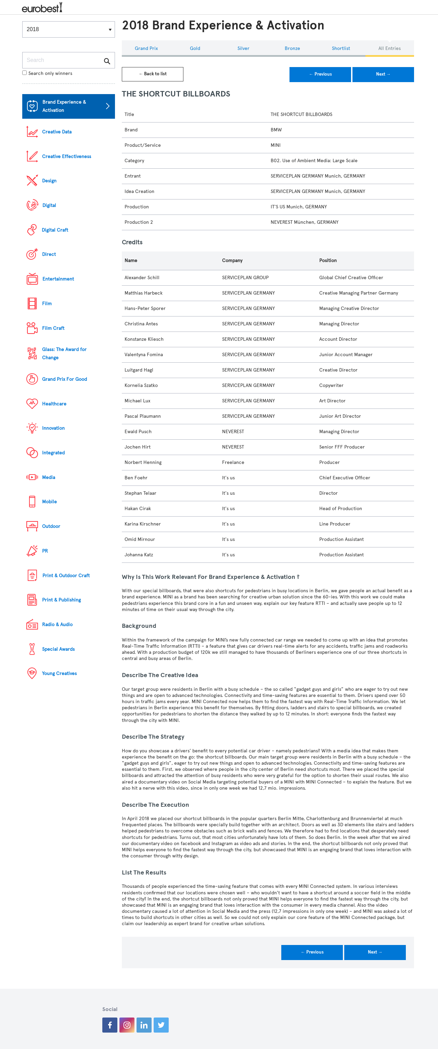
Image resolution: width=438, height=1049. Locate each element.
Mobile (49, 502)
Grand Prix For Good (64, 379)
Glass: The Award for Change (64, 354)
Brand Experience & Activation (64, 106)
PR (45, 551)
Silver (243, 48)
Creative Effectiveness (66, 156)
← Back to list (153, 74)
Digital (49, 205)
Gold (195, 48)
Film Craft (53, 328)
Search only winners (47, 73)
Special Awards (58, 649)
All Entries (389, 48)
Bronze (292, 48)
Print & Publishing (61, 600)
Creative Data (57, 132)
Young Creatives (59, 673)
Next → (383, 74)
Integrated (53, 453)
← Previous (320, 74)
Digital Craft (55, 230)
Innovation (53, 428)
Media (48, 477)
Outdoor (51, 526)
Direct (49, 254)
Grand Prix (146, 48)
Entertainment (58, 279)
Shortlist (341, 48)
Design (49, 181)
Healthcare (54, 404)
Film (47, 304)
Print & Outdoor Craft (66, 576)
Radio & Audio (57, 624)
